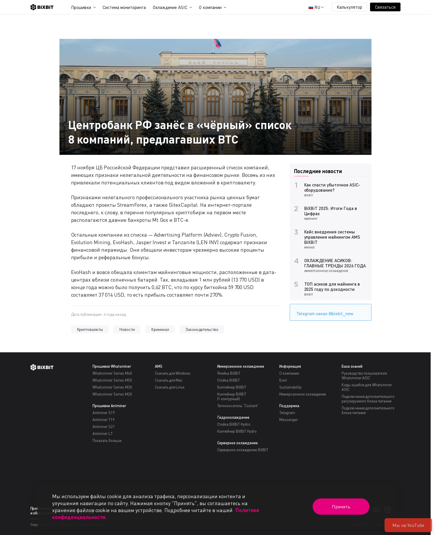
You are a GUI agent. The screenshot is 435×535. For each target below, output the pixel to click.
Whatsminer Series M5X (112, 380)
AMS (158, 366)
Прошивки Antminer (109, 405)
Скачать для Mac (169, 380)
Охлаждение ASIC (170, 7)
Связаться (385, 7)
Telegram (287, 412)
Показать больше (107, 440)
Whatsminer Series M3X (112, 387)
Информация (290, 366)
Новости (127, 329)
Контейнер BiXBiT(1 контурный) (231, 396)
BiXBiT (308, 195)
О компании (210, 7)
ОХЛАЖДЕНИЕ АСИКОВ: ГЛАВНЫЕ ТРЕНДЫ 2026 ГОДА (335, 263)
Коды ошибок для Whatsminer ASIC (367, 387)
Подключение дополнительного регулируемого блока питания (368, 398)
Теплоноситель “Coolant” (238, 405)
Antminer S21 (104, 426)
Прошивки (81, 7)
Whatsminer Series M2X (112, 394)
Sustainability (290, 387)
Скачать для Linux (170, 387)
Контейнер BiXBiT (231, 387)
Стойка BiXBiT (228, 380)
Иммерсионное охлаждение (326, 271)
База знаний (352, 366)
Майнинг (311, 218)
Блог (283, 380)
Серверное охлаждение (237, 442)
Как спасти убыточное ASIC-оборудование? (332, 187)
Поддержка (289, 405)
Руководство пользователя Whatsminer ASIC (364, 375)
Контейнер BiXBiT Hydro (237, 431)
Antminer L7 (103, 433)
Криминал (160, 329)
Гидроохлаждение (233, 417)
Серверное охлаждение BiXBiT (242, 449)
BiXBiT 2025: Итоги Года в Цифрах (330, 211)
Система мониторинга (124, 7)
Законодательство (202, 329)
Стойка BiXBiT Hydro (233, 424)
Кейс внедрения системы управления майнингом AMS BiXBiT (332, 237)
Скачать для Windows (173, 373)
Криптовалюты (90, 329)
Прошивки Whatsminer (112, 366)
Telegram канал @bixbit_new (323, 311)
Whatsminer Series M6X (112, 373)
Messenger (288, 419)
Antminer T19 (104, 419)
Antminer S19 (104, 412)
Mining (309, 247)
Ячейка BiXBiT (229, 373)
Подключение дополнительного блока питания (368, 410)
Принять (341, 506)
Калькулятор (349, 7)
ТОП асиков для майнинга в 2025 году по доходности (332, 286)
